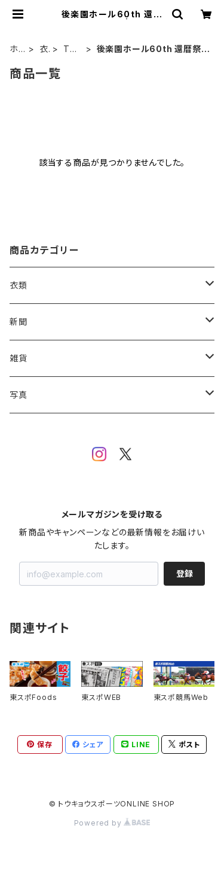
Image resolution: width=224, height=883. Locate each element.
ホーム (14, 49)
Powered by (112, 822)
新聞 (18, 321)
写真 (18, 394)
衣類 (43, 49)
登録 (184, 573)
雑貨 (18, 358)
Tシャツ (71, 49)
